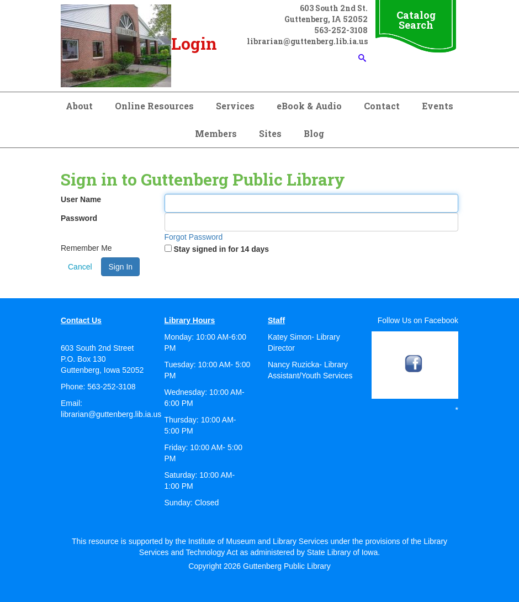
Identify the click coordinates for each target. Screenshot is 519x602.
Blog (314, 133)
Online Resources (154, 106)
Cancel (80, 266)
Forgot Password (194, 237)
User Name (81, 199)
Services (235, 106)
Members (216, 133)
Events (437, 106)
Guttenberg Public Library (287, 566)
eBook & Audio (309, 106)
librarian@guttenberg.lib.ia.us (111, 414)
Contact (382, 106)
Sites (270, 133)
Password (79, 218)
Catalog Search (416, 19)
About (79, 106)
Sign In (120, 266)
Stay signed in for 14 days (221, 249)
